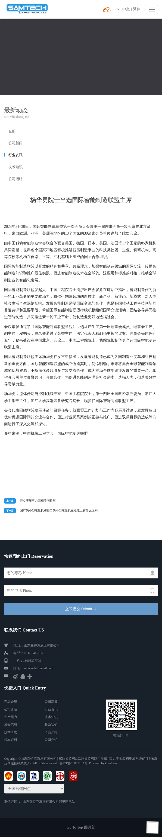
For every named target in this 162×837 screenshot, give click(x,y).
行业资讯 (15, 155)
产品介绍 (10, 702)
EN (117, 9)
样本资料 (10, 740)
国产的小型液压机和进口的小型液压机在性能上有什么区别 (59, 510)
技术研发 (10, 732)
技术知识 (15, 167)
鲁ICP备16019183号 (74, 763)
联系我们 (51, 724)
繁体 (137, 9)
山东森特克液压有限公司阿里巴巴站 (49, 802)
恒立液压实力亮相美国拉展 (38, 500)
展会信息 (10, 724)
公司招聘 (15, 179)
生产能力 (10, 717)
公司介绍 (10, 709)
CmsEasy (111, 763)
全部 (11, 131)
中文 (126, 9)
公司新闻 (15, 143)
